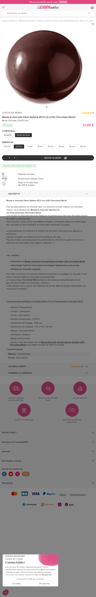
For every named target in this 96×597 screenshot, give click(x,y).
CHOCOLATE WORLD (12, 113)
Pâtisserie (13, 21)
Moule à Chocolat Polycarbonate (66, 21)
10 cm (50, 146)
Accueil (4, 21)
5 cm (30, 146)
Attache (8, 135)
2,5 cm (7, 146)
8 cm (40, 146)
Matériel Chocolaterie (27, 21)
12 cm (61, 146)
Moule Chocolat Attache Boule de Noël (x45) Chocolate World (55, 261)
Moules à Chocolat (44, 21)
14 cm (72, 146)
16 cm (83, 146)
